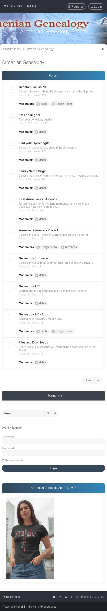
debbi (41, 103)
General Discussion (32, 86)
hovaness (69, 246)
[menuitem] (31, 6)
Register (17, 426)
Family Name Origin (32, 170)
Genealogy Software (33, 258)
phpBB (21, 606)
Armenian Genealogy (23, 61)
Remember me (14, 459)
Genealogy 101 (29, 286)
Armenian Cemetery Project (38, 230)
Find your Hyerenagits (34, 142)
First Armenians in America (38, 198)
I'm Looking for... (30, 114)
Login (5, 426)
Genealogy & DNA (31, 314)
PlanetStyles (48, 606)
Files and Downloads (33, 342)
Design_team (62, 103)
